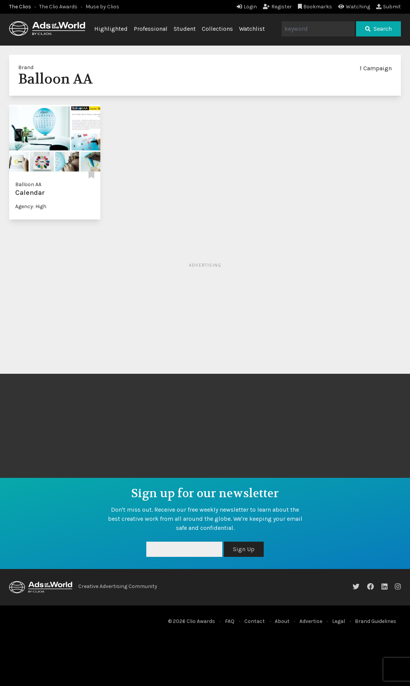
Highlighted (111, 28)
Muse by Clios (102, 6)
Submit (388, 6)
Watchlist (252, 28)
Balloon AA (28, 184)
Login (247, 6)
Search (378, 28)
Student (185, 28)
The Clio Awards (58, 6)
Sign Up (244, 549)
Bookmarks (315, 6)
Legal (338, 621)
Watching (354, 6)
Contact (254, 621)
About (282, 621)
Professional (151, 28)
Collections (217, 28)
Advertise (310, 621)
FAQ (229, 621)
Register (277, 6)
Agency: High (30, 206)
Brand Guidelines (375, 621)
